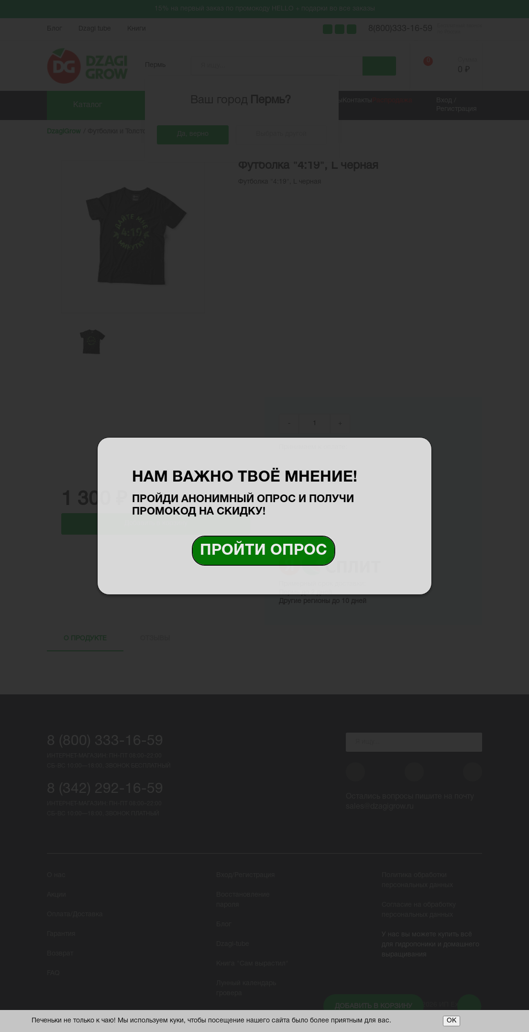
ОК (451, 1021)
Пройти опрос (263, 551)
